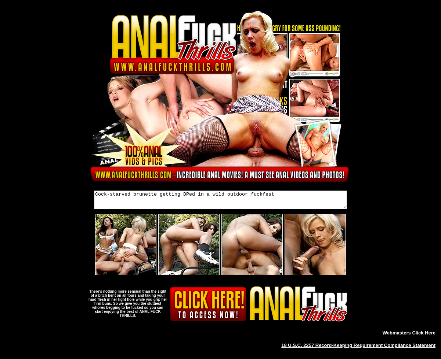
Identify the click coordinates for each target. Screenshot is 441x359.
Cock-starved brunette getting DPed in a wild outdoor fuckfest (220, 201)
